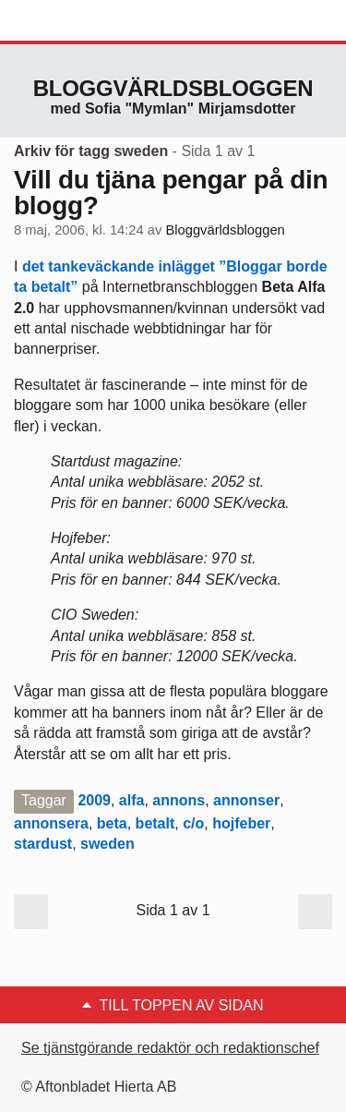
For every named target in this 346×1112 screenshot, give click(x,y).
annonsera (51, 823)
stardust (43, 844)
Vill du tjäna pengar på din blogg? (171, 192)
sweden (107, 844)
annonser (246, 800)
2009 (94, 800)
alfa (132, 800)
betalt (155, 823)
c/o (193, 823)
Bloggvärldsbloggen (173, 88)
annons (178, 800)
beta (112, 823)
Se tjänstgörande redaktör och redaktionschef (170, 1048)
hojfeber (241, 823)
